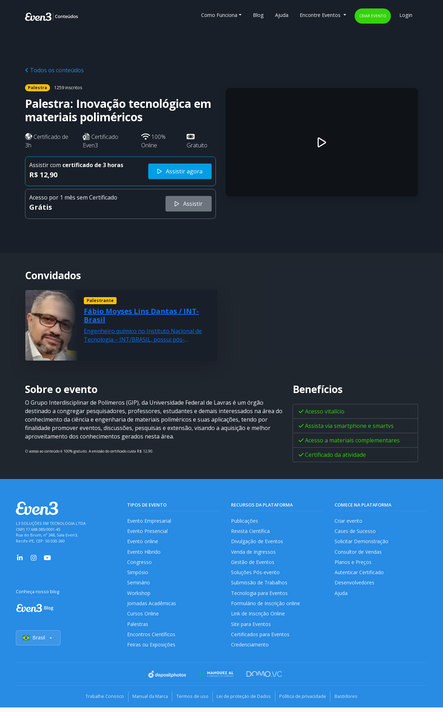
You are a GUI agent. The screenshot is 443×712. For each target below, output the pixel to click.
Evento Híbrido (144, 553)
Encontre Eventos (321, 15)
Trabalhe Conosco (96, 701)
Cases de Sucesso (355, 531)
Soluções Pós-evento (255, 574)
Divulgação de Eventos (257, 542)
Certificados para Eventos (261, 639)
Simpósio (138, 574)
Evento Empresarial (149, 520)
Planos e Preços (353, 563)
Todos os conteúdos (54, 70)
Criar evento (372, 15)
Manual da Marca (145, 701)
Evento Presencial (147, 531)
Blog (258, 15)
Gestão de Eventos (253, 563)
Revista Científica (250, 531)
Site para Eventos (251, 628)
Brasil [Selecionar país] (38, 643)
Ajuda (281, 15)
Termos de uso (191, 701)
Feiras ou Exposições (151, 650)
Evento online (142, 542)
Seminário (138, 585)
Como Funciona (219, 15)
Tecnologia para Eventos (260, 596)
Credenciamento (250, 650)
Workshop (139, 596)
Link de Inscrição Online (258, 617)
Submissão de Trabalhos (260, 585)
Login (405, 15)
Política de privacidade (307, 701)
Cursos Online (143, 617)
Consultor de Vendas (359, 553)
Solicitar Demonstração (362, 542)
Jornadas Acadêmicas (152, 606)
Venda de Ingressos (254, 553)
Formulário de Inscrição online (265, 606)
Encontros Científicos (151, 639)
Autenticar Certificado (360, 574)
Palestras (138, 628)
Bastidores (354, 701)
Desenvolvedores (355, 585)
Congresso (139, 563)
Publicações (244, 520)
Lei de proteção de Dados (245, 701)
